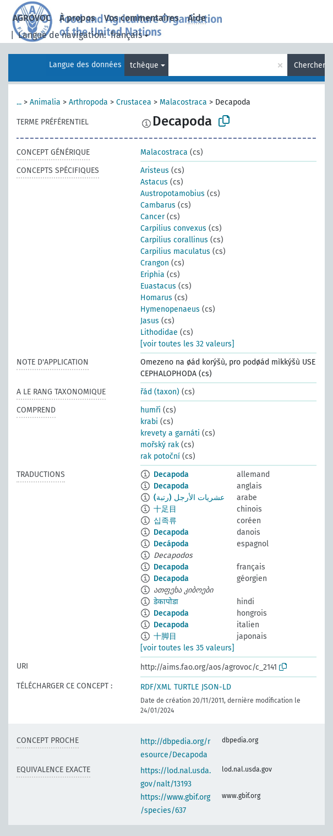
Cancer (152, 216)
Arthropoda (88, 102)
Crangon (154, 263)
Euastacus (158, 286)
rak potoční (160, 456)
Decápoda (171, 544)
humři (150, 410)
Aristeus (154, 170)
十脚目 (165, 636)
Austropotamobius (172, 193)
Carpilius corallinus (174, 240)
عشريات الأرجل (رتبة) (189, 497)
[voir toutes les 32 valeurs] (187, 344)
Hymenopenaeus (170, 309)
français (126, 35)
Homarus (156, 297)
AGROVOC (32, 18)
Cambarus (158, 205)
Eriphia (152, 274)
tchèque (144, 65)
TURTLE (186, 687)
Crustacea (133, 102)
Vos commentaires (141, 18)
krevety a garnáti (170, 433)
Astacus (154, 182)
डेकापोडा (166, 601)
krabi (149, 421)
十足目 (165, 509)
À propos (77, 18)
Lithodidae (159, 332)
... (19, 102)
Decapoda (171, 474)
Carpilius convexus (173, 228)
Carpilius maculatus (175, 251)
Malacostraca (183, 102)
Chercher (309, 65)
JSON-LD (216, 687)
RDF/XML (155, 687)
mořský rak (159, 444)
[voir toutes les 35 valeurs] (187, 648)
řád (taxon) (159, 392)
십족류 (165, 520)
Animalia (45, 102)
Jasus (149, 320)
